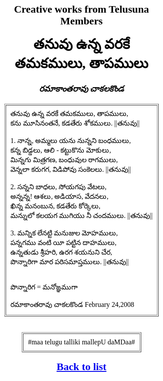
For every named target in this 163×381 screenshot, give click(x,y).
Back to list (81, 366)
